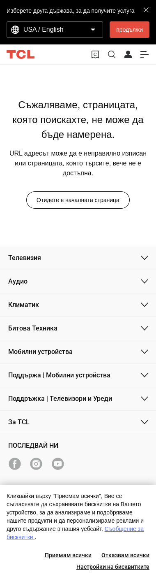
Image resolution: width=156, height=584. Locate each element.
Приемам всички (68, 555)
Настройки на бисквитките (112, 566)
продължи (129, 29)
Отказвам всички (125, 555)
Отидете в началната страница (78, 200)
